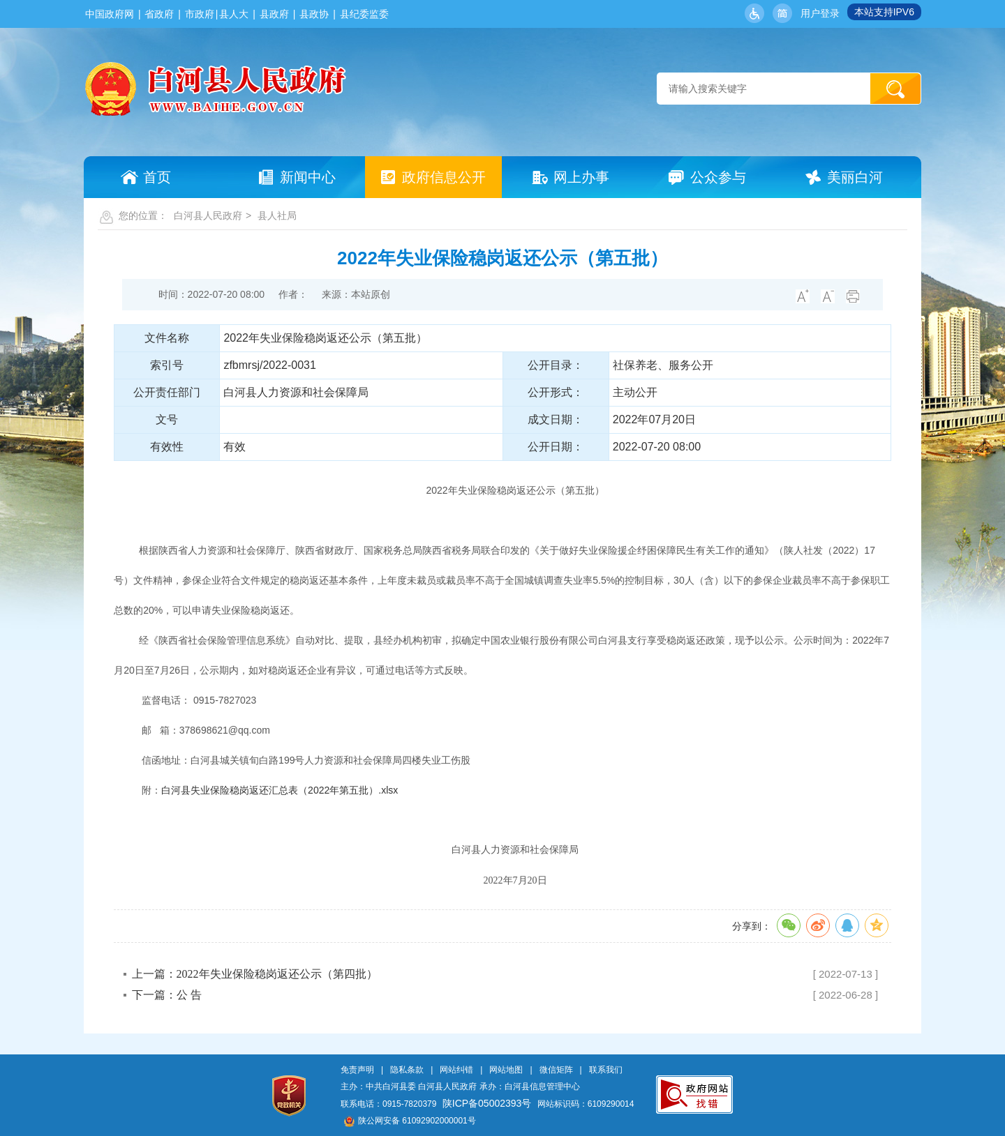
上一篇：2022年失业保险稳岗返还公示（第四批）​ (255, 974)
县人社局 (277, 215)
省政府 (159, 14)
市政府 (199, 14)
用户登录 (820, 13)
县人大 (233, 14)
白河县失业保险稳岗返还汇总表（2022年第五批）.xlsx (279, 790)
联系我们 (606, 1070)
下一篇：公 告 (167, 995)
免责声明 (357, 1070)
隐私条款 (407, 1070)
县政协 (314, 14)
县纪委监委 (364, 14)
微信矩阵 (556, 1070)
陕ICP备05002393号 (487, 1103)
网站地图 (506, 1070)
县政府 (274, 14)
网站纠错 (456, 1070)
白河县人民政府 (208, 215)
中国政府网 (109, 14)
